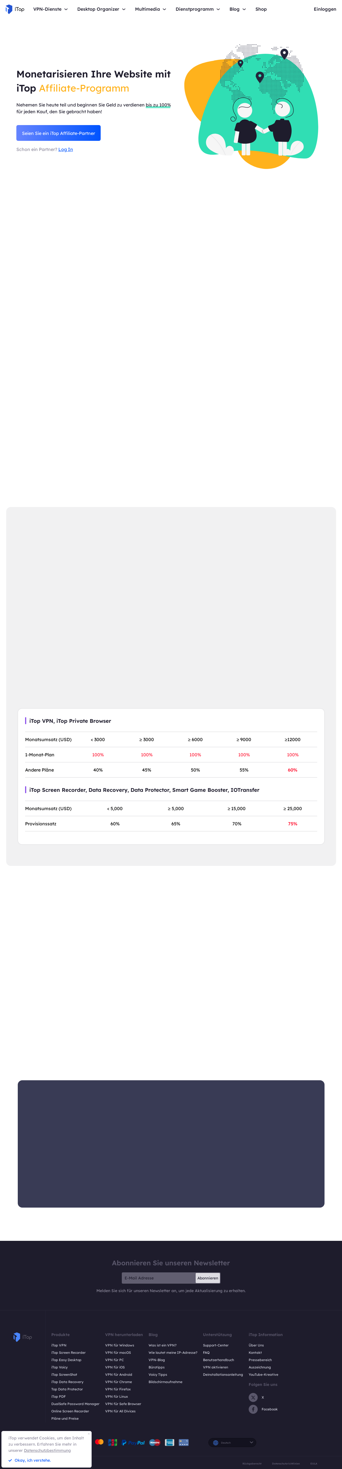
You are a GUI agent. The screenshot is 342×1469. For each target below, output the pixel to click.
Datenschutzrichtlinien (286, 1463)
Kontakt (255, 1352)
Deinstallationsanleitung (223, 1374)
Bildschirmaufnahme (165, 1382)
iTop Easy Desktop (66, 1360)
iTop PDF (58, 1396)
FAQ (206, 1352)
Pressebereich (260, 1360)
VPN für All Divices (120, 1411)
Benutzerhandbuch (218, 1360)
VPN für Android (118, 1374)
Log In (65, 149)
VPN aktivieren (215, 1367)
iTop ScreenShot (64, 1374)
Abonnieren (207, 1278)
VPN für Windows (119, 1345)
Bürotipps (157, 1367)
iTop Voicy (59, 1367)
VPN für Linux (116, 1396)
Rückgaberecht (251, 1463)
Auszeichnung (260, 1367)
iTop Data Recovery (67, 1382)
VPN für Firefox (118, 1389)
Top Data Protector (67, 1389)
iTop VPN (59, 1345)
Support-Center (216, 1345)
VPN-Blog (157, 1360)
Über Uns (256, 1345)
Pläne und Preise (65, 1418)
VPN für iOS (115, 1367)
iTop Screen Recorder (68, 1352)
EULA (313, 1463)
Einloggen (325, 9)
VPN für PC (114, 1360)
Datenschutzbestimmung (47, 1450)
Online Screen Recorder (70, 1411)
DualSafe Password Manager (75, 1404)
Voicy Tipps (158, 1374)
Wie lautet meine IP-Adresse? (173, 1352)
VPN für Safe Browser (123, 1404)
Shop (261, 9)
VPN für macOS (118, 1352)
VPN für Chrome (118, 1382)
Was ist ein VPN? (162, 1345)
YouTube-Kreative (263, 1374)
